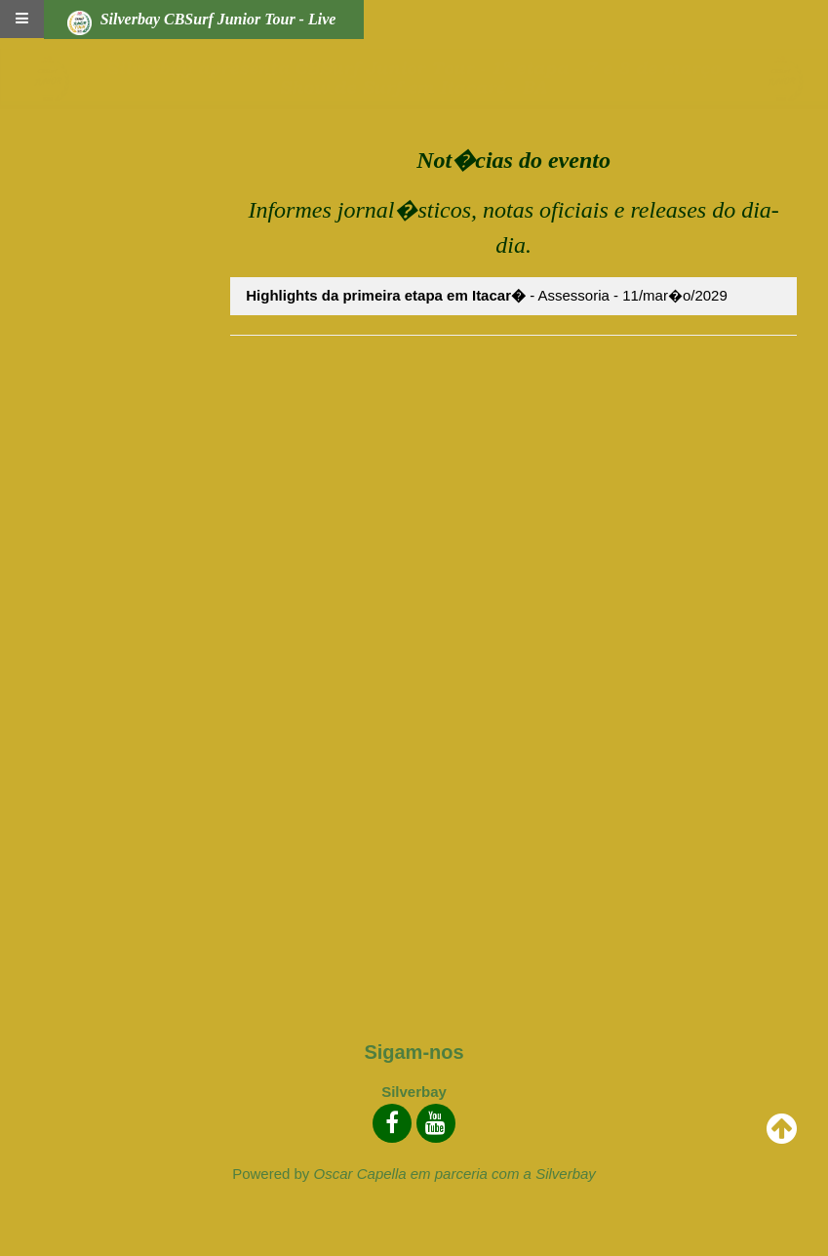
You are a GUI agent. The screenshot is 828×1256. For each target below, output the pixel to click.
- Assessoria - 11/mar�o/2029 (487, 295)
